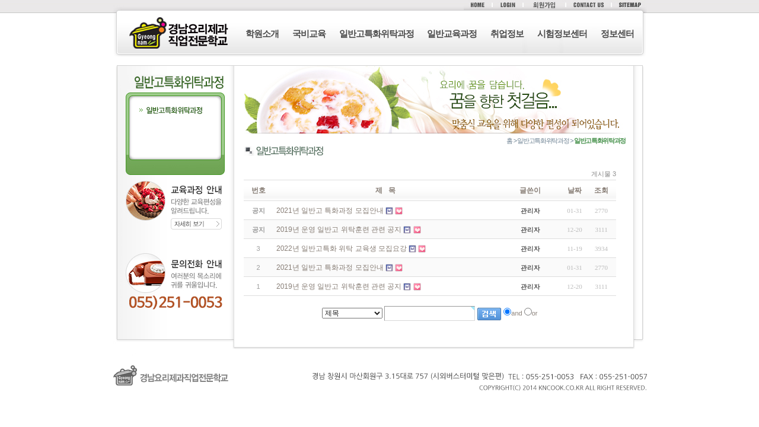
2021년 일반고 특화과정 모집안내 (330, 267)
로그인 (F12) (379, 404)
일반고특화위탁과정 (376, 33)
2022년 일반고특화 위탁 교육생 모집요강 (341, 248)
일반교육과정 (452, 33)
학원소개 (262, 33)
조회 (601, 190)
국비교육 (309, 33)
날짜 (574, 190)
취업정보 (507, 33)
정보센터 (617, 33)
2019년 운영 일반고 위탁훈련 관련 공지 (338, 286)
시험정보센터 (562, 33)
